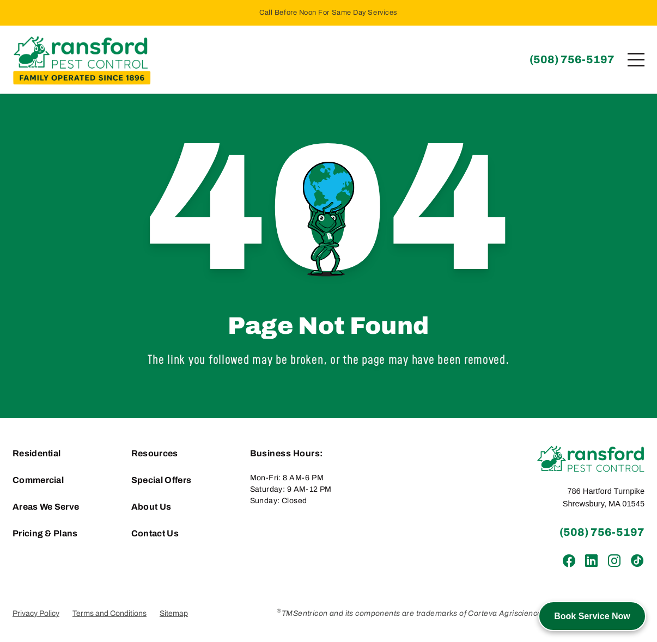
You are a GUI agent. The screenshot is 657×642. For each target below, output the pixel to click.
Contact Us (155, 533)
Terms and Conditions (109, 613)
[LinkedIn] (591, 561)
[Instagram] (614, 561)
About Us (151, 506)
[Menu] (636, 59)
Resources (154, 453)
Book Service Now (592, 616)
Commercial (38, 480)
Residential (37, 453)
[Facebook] (569, 561)
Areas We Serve (46, 506)
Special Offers (161, 480)
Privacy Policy (36, 613)
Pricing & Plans (45, 533)
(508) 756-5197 (572, 59)
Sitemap (174, 613)
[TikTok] (636, 561)
